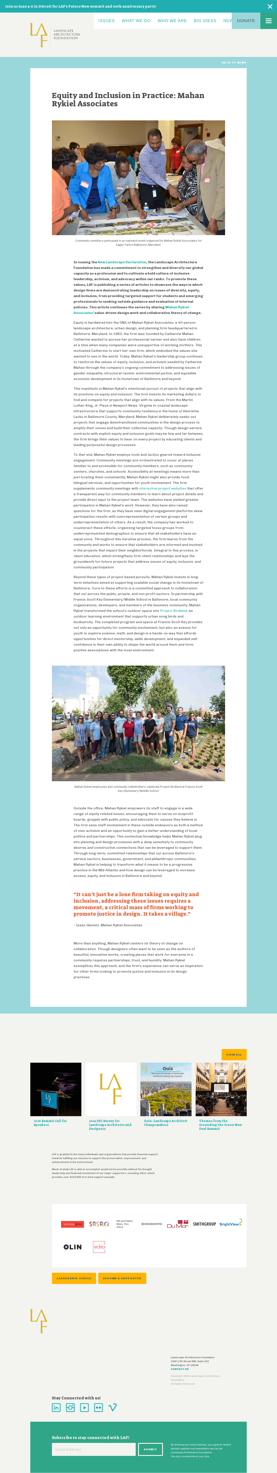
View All (234, 1054)
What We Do (136, 20)
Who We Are (172, 20)
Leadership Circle (74, 1278)
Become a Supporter (122, 1278)
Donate (246, 20)
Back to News (234, 62)
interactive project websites (162, 488)
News (230, 20)
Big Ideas (205, 20)
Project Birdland (173, 611)
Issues (106, 20)
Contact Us (180, 1369)
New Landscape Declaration (122, 262)
